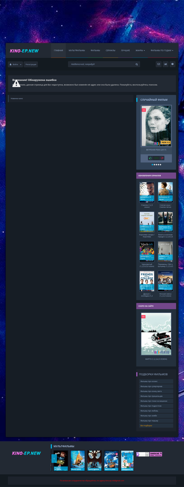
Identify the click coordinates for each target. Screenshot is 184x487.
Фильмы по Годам (162, 50)
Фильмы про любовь (149, 411)
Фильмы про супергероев (151, 386)
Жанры (140, 50)
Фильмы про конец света (151, 391)
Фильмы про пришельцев (151, 396)
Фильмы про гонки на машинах (154, 401)
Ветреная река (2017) (156, 150)
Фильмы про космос (149, 381)
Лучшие (125, 50)
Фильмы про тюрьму (149, 420)
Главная (58, 50)
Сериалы (110, 50)
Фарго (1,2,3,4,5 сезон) (156, 359)
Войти (15, 64)
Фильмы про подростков (151, 406)
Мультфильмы (77, 50)
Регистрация (31, 64)
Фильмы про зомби (149, 415)
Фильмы (95, 50)
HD (144, 110)
